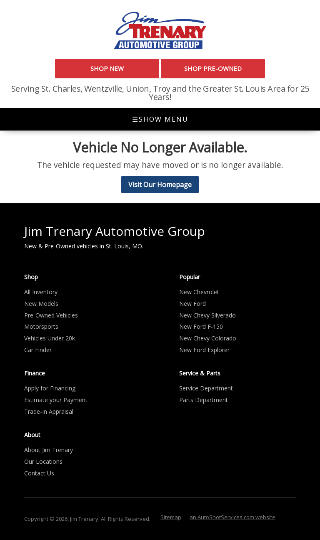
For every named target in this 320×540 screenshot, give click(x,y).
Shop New (107, 68)
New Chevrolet (199, 292)
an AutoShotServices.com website (232, 517)
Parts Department (203, 400)
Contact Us (39, 473)
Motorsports (41, 326)
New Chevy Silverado (207, 315)
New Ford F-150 (201, 326)
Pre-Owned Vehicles (51, 315)
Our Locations (43, 461)
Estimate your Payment (56, 400)
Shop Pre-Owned (213, 68)
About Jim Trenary (48, 450)
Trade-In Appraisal (48, 411)
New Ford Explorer (204, 350)
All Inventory (41, 292)
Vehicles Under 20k (49, 338)
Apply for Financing (49, 388)
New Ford (192, 304)
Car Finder (38, 350)
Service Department (206, 388)
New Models (41, 304)
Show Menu (160, 119)
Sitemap (170, 517)
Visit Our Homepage (160, 184)
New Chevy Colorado (207, 338)
